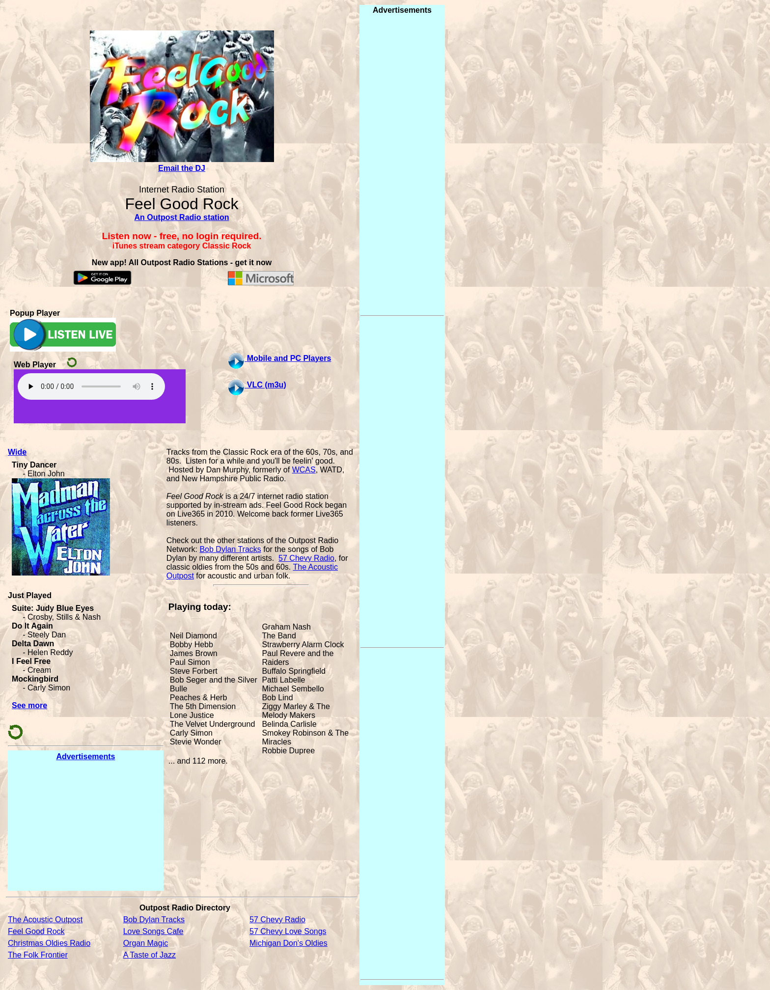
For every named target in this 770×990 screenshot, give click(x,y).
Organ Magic (145, 943)
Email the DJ (181, 168)
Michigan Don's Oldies (288, 943)
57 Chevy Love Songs (288, 931)
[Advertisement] (85, 825)
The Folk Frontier (38, 955)
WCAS (304, 470)
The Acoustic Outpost (45, 919)
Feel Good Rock (36, 931)
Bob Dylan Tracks (230, 549)
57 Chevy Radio (306, 558)
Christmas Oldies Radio (49, 943)
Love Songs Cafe (153, 931)
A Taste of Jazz (149, 955)
